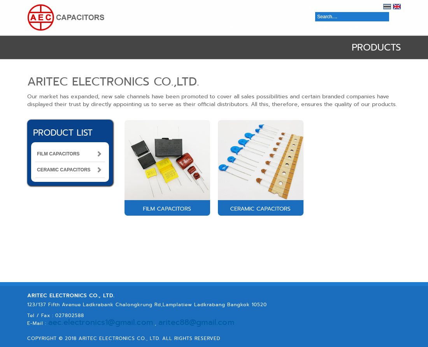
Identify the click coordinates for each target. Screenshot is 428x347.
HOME (138, 28)
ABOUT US (167, 28)
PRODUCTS (200, 28)
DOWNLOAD (236, 28)
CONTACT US (386, 28)
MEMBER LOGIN (329, 6)
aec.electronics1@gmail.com (84, 322)
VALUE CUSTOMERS (281, 28)
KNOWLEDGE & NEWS (337, 28)
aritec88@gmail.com (152, 322)
